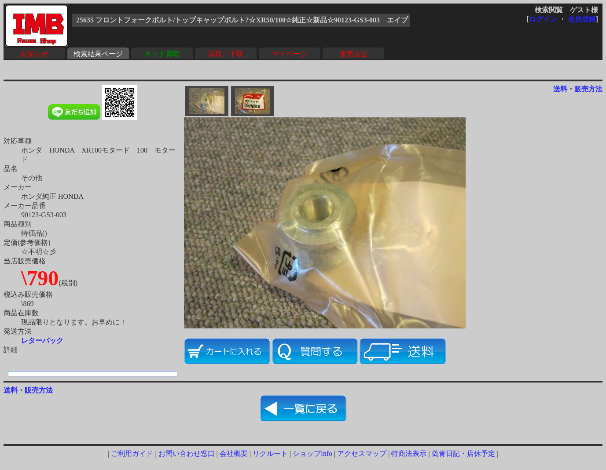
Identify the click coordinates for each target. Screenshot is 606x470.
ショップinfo (312, 453)
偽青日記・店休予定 (463, 453)
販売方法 (353, 54)
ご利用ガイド (132, 453)
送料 (560, 89)
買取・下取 (225, 54)
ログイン (543, 19)
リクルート (270, 453)
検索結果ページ (98, 54)
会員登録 (582, 19)
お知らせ (34, 54)
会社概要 (234, 453)
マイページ (289, 54)
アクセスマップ (361, 453)
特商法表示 (408, 453)
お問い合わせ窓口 (186, 453)
